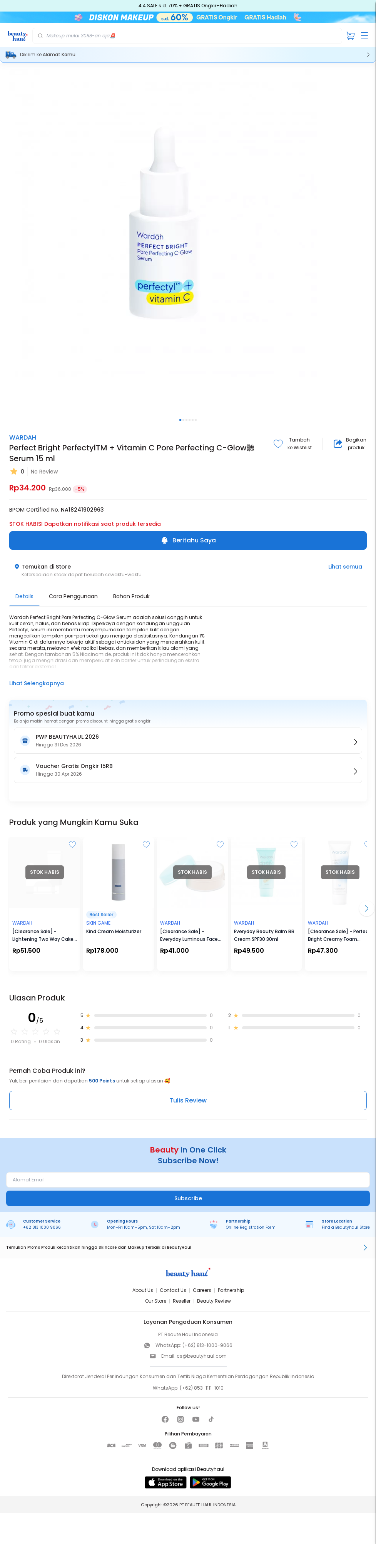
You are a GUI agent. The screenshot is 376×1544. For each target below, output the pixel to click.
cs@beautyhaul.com (202, 1356)
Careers (202, 1290)
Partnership (231, 1290)
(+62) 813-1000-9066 (207, 1345)
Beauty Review (214, 1301)
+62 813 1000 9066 (42, 1227)
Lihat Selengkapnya (36, 683)
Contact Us (173, 1290)
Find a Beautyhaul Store (346, 1227)
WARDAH (22, 437)
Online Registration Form (251, 1227)
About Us (142, 1290)
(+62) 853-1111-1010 (202, 1388)
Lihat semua (345, 566)
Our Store (155, 1301)
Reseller (182, 1301)
